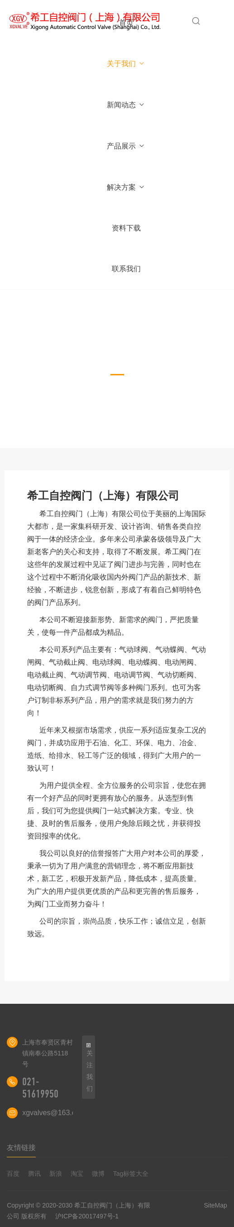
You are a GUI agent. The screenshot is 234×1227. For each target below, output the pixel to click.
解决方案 (126, 187)
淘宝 (77, 1173)
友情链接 (21, 1147)
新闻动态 (126, 105)
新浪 (55, 1173)
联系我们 (126, 269)
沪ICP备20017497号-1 (87, 1216)
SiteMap (215, 1205)
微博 (98, 1173)
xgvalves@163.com (54, 1113)
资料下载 (126, 228)
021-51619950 (40, 1088)
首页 (126, 22)
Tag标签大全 (131, 1173)
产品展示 (126, 146)
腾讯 (34, 1173)
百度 (13, 1173)
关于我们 (126, 63)
